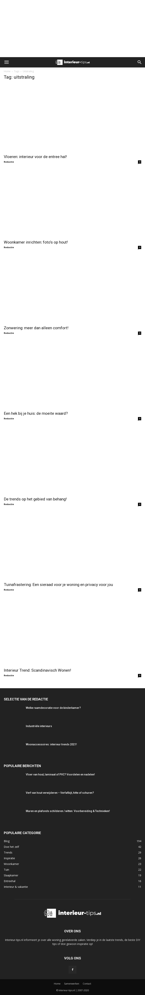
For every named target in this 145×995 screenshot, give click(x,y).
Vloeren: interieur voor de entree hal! (35, 156)
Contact (87, 983)
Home (7, 71)
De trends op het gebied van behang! (35, 499)
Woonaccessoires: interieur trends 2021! (51, 744)
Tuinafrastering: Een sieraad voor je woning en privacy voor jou (58, 584)
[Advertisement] (72, 28)
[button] (6, 62)
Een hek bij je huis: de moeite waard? (36, 413)
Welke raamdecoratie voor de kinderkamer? (53, 707)
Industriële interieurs (39, 726)
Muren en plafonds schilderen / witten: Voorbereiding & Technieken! (68, 811)
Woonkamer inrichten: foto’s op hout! (36, 242)
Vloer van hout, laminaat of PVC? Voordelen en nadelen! (60, 774)
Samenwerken (71, 983)
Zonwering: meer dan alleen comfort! (36, 328)
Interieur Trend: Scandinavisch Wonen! (37, 670)
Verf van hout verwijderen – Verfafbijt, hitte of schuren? (60, 792)
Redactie (9, 161)
